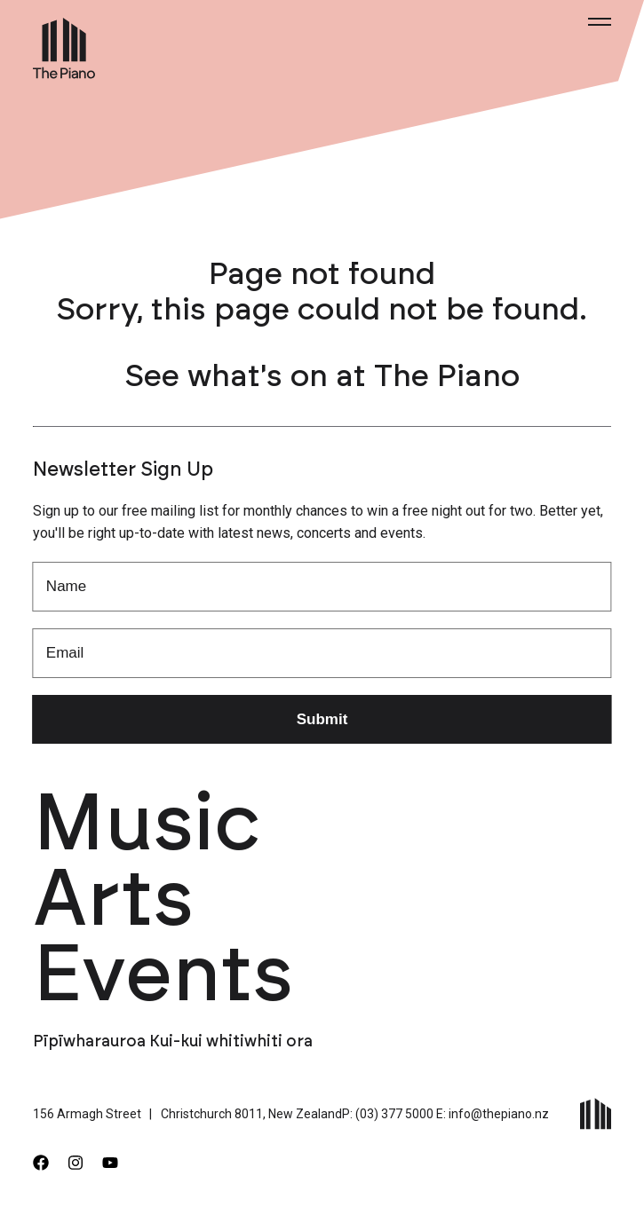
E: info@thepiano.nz (492, 1114)
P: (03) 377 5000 (387, 1114)
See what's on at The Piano (322, 376)
